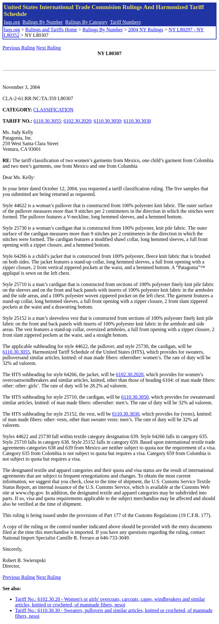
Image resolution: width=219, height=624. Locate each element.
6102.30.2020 (77, 121)
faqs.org (12, 22)
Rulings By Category (86, 22)
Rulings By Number (43, 22)
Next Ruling (48, 47)
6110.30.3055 (47, 121)
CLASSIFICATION (53, 109)
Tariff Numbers (125, 22)
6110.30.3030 (137, 121)
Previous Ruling (19, 47)
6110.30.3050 (107, 121)
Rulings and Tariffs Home (51, 29)
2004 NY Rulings (145, 29)
